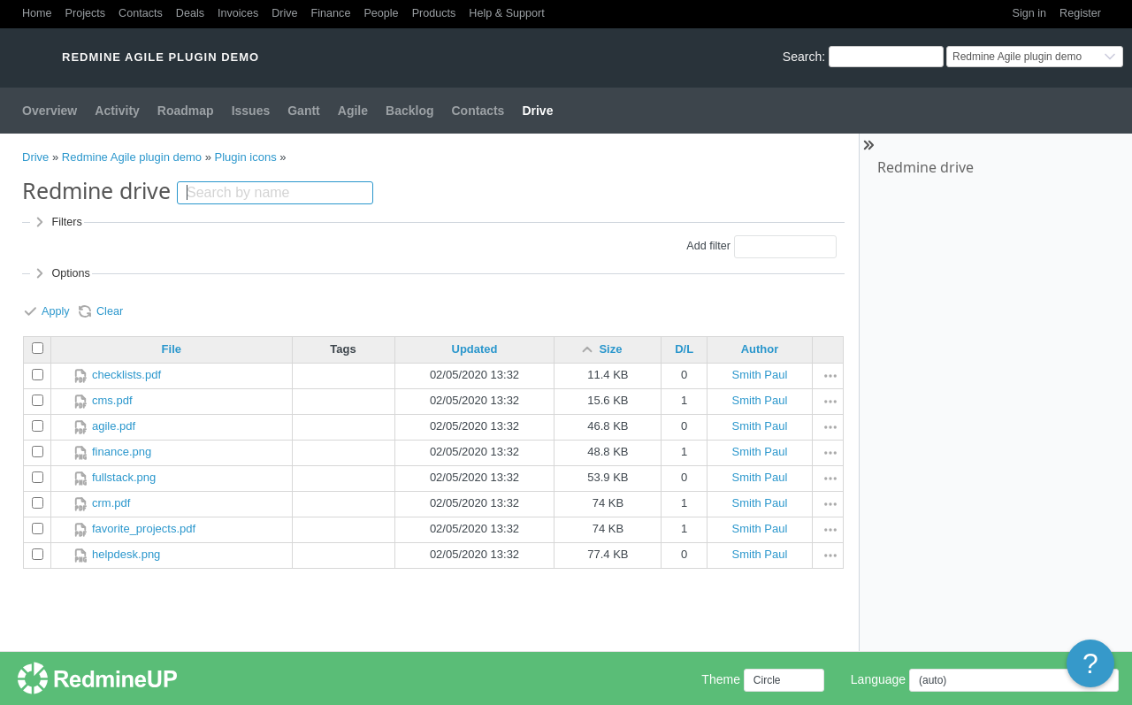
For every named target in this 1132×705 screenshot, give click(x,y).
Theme (720, 679)
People (380, 13)
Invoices (238, 13)
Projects (85, 13)
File (171, 349)
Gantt (303, 110)
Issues (251, 110)
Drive (284, 13)
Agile (353, 110)
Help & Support (506, 13)
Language (878, 679)
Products (434, 13)
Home (37, 13)
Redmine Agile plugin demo (132, 157)
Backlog (409, 110)
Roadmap (185, 110)
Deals (190, 13)
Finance (331, 13)
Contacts (141, 13)
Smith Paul (760, 374)
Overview (49, 110)
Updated (475, 349)
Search (802, 57)
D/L (684, 349)
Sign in (1030, 13)
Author (760, 349)
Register (1080, 13)
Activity (117, 110)
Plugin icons (246, 157)
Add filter (708, 246)
